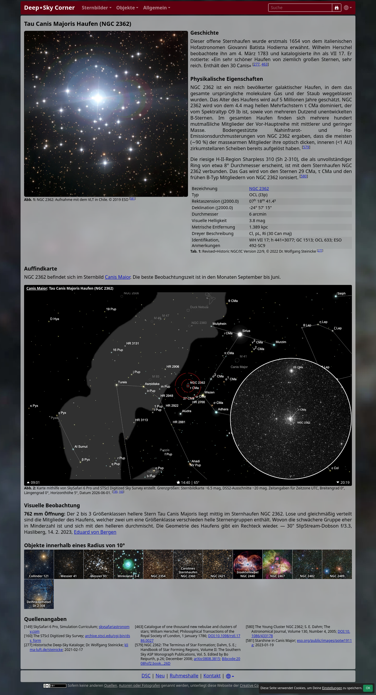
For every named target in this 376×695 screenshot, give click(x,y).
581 (132, 198)
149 (115, 491)
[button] (96, 7)
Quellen (110, 685)
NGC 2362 (259, 188)
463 (264, 64)
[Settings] (230, 676)
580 (304, 176)
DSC (146, 675)
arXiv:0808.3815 (207, 658)
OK (368, 688)
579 (306, 147)
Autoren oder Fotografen (139, 685)
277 (257, 64)
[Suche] (336, 8)
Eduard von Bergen (95, 532)
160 (121, 491)
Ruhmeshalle (184, 675)
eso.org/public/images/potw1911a (301, 643)
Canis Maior (117, 277)
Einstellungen (332, 688)
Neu (160, 675)
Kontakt (212, 675)
